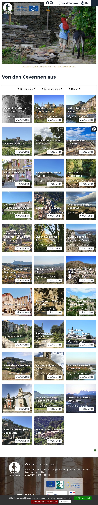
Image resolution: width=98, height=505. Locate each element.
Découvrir (22, 120)
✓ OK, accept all (82, 498)
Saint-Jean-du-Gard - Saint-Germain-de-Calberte (16, 172)
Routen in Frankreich (41, 66)
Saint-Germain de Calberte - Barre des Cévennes (16, 236)
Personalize (65, 502)
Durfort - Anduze (14, 143)
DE (86, 3)
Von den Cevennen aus (64, 66)
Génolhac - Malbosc (47, 208)
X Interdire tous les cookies (44, 502)
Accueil (26, 66)
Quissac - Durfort (14, 336)
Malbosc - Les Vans (15, 304)
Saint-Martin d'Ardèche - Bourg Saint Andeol (78, 333)
